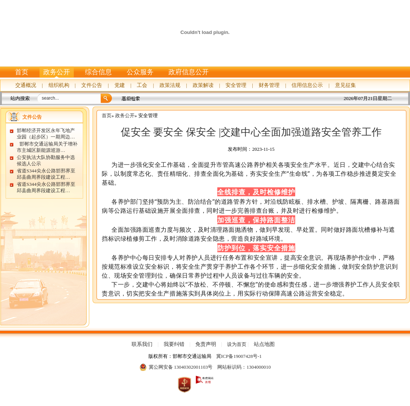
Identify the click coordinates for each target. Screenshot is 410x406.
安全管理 (236, 85)
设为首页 (236, 344)
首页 (21, 72)
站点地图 (264, 344)
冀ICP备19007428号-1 (239, 356)
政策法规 (170, 85)
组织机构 (58, 85)
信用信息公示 (307, 85)
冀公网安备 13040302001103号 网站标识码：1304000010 (205, 367)
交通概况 (25, 85)
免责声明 (205, 344)
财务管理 (269, 85)
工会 (142, 85)
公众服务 (140, 72)
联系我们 (142, 344)
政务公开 (56, 72)
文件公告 (91, 85)
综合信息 (98, 72)
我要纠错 (174, 344)
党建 (119, 85)
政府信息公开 (188, 72)
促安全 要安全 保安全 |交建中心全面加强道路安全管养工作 (251, 132)
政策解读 (203, 85)
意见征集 (345, 85)
